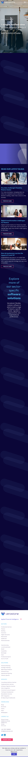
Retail (2, 649)
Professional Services (6, 627)
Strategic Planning (5, 667)
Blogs (2, 704)
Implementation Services (7, 684)
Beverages (3, 653)
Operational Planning (6, 673)
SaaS (2, 654)
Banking (3, 630)
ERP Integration (5, 696)
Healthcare (4, 638)
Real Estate (4, 636)
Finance (3, 629)
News (2, 710)
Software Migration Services (8, 686)
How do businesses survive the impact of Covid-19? (14, 244)
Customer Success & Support (8, 690)
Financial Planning (5, 665)
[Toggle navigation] (25, 2)
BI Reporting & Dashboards (8, 697)
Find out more (7, 201)
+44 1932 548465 (6, 729)
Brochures (3, 706)
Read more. (14, 751)
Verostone (8, 2)
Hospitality (4, 651)
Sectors (7, 19)
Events (2, 708)
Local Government (5, 647)
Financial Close (5, 671)
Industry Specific (5, 675)
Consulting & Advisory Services (8, 682)
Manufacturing (5, 645)
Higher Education (5, 634)
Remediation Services (6, 694)
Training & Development (7, 692)
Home (2, 19)
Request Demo (7, 739)
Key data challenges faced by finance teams (14, 178)
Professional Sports (6, 656)
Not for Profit (4, 658)
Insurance (3, 632)
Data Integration (5, 688)
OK (14, 754)
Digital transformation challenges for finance (14, 211)
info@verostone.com (7, 731)
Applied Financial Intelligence (11, 619)
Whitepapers (4, 712)
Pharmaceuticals (5, 640)
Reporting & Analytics (6, 669)
